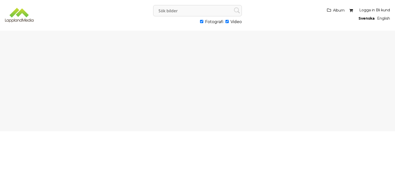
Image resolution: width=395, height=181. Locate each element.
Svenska (366, 18)
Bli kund (383, 10)
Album (339, 10)
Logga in (367, 10)
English (383, 18)
